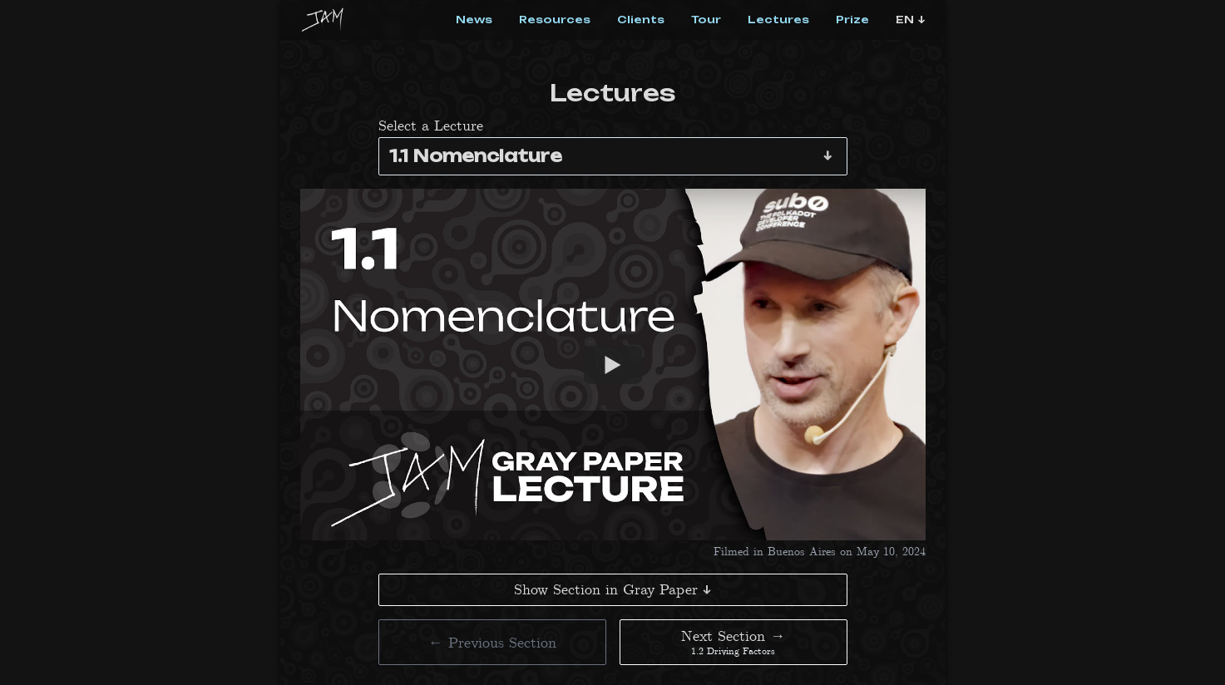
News (474, 19)
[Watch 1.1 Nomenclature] (613, 364)
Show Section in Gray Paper (612, 589)
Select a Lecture (430, 125)
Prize (852, 19)
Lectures (778, 19)
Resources (554, 19)
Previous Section (492, 642)
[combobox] (612, 156)
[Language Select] (911, 20)
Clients (640, 19)
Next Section (733, 642)
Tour (706, 19)
